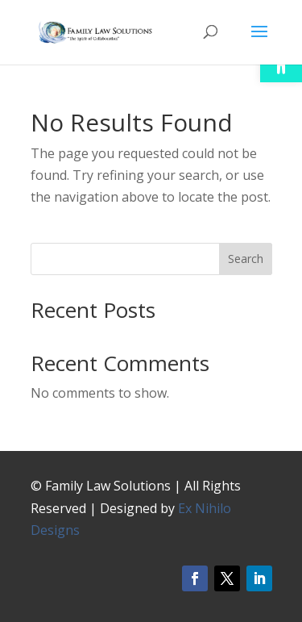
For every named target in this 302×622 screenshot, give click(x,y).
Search (245, 258)
